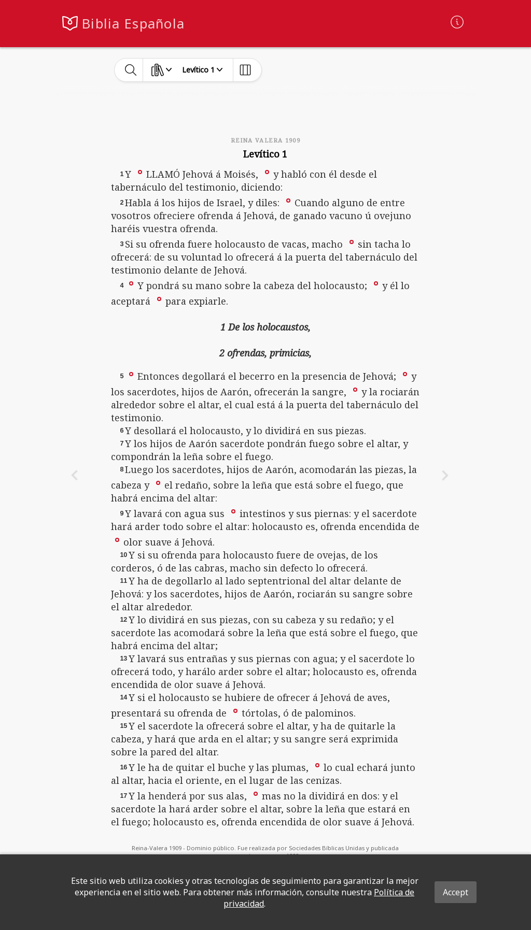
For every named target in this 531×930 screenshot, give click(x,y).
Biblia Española (133, 24)
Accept (455, 892)
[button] (140, 171)
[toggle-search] (131, 70)
